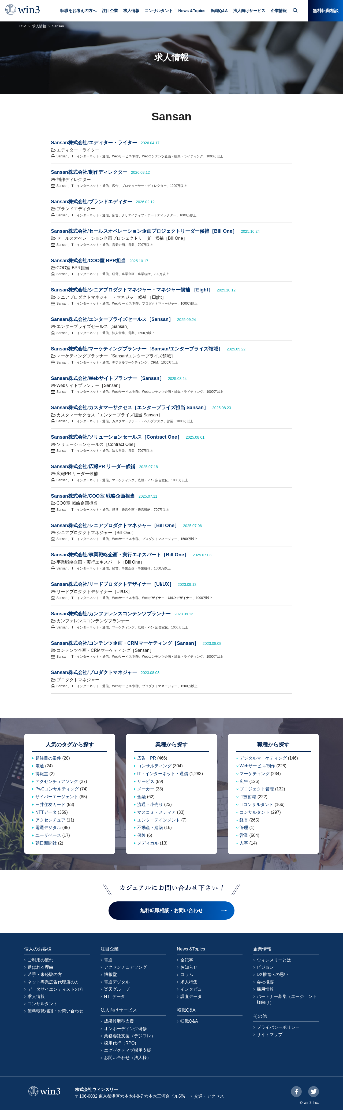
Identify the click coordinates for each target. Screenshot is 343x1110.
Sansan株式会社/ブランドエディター (91, 201)
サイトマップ (269, 1034)
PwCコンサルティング (57, 789)
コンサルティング (154, 766)
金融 (141, 796)
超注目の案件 (48, 758)
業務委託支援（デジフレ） (129, 1036)
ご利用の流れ (40, 960)
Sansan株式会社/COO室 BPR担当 (88, 260)
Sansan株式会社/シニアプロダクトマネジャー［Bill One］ (115, 525)
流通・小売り (150, 804)
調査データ (191, 996)
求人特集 (188, 982)
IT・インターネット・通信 (90, 156)
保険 (141, 835)
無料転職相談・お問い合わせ (55, 1011)
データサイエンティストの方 (55, 989)
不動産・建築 (150, 827)
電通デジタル (48, 827)
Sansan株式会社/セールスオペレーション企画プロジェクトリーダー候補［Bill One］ (144, 231)
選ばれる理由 (40, 967)
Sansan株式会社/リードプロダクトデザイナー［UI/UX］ (112, 584)
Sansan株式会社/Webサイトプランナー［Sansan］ (107, 378)
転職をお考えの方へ (78, 10)
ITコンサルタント (256, 804)
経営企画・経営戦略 (136, 510)
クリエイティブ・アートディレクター (149, 215)
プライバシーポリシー (278, 1027)
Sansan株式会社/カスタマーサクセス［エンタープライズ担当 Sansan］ (129, 407)
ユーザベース (48, 835)
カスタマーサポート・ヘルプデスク (137, 421)
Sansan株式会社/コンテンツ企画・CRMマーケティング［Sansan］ (125, 643)
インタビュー (193, 989)
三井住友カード (50, 804)
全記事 (186, 960)
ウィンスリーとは (274, 960)
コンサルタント (159, 10)
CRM (154, 362)
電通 (39, 766)
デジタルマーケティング (129, 362)
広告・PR (146, 758)
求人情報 (131, 10)
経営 (115, 274)
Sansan (62, 156)
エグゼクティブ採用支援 (127, 1050)
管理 (244, 827)
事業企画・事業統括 (136, 274)
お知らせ (188, 967)
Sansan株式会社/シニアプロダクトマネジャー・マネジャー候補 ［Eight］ (132, 290)
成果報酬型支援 (119, 1021)
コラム (186, 974)
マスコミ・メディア (156, 812)
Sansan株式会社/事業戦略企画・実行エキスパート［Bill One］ (120, 554)
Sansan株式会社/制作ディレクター (89, 172)
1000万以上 (214, 156)
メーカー (145, 789)
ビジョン (265, 967)
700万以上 (145, 245)
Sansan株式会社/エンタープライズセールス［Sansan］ (112, 319)
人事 (244, 843)
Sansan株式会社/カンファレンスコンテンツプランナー (111, 613)
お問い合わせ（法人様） (127, 1057)
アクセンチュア (50, 820)
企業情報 (279, 10)
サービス (145, 781)
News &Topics (191, 10)
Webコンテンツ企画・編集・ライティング (172, 156)
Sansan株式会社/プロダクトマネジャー (94, 672)
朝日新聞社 (46, 843)
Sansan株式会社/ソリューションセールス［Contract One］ (116, 437)
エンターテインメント (158, 820)
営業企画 (118, 245)
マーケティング (123, 480)
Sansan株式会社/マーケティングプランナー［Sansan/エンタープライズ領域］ (137, 349)
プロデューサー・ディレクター (144, 186)
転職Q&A (219, 10)
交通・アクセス (209, 1096)
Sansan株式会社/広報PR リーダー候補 (93, 466)
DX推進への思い (272, 974)
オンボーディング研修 (125, 1028)
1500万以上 (146, 333)
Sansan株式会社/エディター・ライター (94, 142)
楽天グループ (117, 989)
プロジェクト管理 (257, 789)
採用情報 (265, 989)
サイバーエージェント (56, 796)
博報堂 (41, 773)
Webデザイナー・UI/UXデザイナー (167, 598)
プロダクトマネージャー (159, 303)
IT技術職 (248, 796)
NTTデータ (46, 812)
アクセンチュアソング (56, 781)
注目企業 (110, 10)
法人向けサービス (249, 10)
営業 (131, 245)
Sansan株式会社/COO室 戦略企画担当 (93, 496)
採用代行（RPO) (120, 1043)
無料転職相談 (325, 10)
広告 (115, 186)
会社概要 (265, 982)
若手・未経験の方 (45, 974)
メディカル (148, 843)
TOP (22, 26)
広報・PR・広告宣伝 (153, 480)
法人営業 (118, 333)
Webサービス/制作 (125, 156)
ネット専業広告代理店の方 (53, 982)
